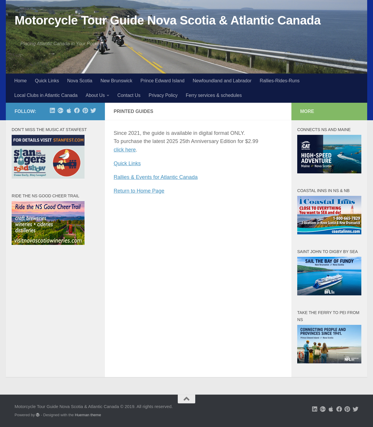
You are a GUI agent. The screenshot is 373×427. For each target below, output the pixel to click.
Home (20, 80)
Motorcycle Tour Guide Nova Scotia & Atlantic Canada (168, 20)
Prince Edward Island (162, 80)
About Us (95, 95)
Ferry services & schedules (214, 95)
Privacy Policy (163, 95)
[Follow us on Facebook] (77, 111)
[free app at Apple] (69, 111)
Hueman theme (88, 415)
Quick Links (47, 80)
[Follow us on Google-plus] (61, 111)
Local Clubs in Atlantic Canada (46, 95)
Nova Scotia (79, 80)
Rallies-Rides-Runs (280, 80)
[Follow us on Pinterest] (85, 111)
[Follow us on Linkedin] (52, 111)
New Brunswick (116, 80)
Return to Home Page (139, 191)
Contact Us (128, 95)
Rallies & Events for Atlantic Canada (156, 177)
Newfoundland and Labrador (222, 80)
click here (125, 150)
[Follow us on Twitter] (93, 111)
